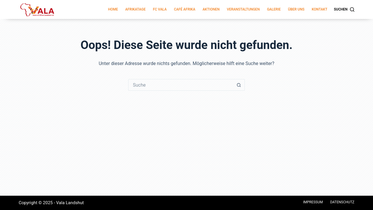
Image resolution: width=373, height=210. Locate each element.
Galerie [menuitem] (274, 9)
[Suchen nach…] (180, 85)
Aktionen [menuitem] (211, 9)
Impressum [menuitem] (313, 202)
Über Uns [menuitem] (296, 9)
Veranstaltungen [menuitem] (243, 9)
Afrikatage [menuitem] (135, 9)
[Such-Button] (239, 85)
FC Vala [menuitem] (160, 9)
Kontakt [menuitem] (320, 9)
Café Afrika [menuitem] (184, 9)
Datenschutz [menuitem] (342, 202)
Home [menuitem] (113, 9)
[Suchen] (344, 10)
